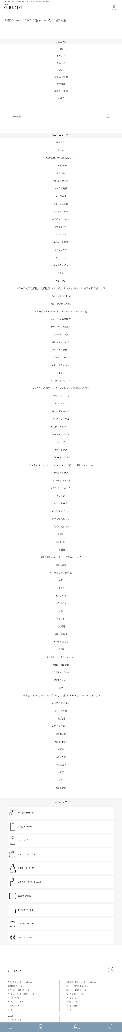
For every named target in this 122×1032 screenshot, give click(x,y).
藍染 (61, 749)
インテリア (61, 249)
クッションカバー (62, 380)
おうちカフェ (61, 180)
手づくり (61, 603)
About (10, 1016)
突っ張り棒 (61, 710)
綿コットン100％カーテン (76, 990)
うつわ (61, 173)
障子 (61, 772)
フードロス (61, 449)
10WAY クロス (13, 1006)
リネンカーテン (62, 503)
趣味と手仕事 (61, 90)
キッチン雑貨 (71, 1006)
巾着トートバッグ (73, 1002)
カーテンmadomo (61, 303)
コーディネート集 (14, 1020)
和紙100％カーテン (15, 986)
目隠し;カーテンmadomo (61, 657)
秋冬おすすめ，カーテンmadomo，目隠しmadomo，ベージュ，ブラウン (61, 695)
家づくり (61, 595)
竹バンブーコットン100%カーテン (21, 994)
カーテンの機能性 (62, 319)
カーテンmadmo (62, 295)
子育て (61, 97)
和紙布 (61, 549)
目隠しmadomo (61, 672)
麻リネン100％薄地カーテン (19, 990)
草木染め (61, 733)
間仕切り (61, 764)
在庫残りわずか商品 (61, 572)
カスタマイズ (61, 265)
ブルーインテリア (62, 457)
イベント (61, 55)
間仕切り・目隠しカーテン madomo (81, 982)
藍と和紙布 (61, 741)
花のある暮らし (62, 726)
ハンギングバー (62, 434)
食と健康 (61, 83)
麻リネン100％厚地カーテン (77, 986)
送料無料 (61, 756)
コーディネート (62, 411)
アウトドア (61, 226)
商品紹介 (61, 564)
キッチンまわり (62, 342)
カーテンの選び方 (62, 326)
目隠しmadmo (61, 664)
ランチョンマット (62, 480)
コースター (61, 403)
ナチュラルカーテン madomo (20, 982)
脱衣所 (61, 718)
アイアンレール (62, 219)
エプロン (61, 257)
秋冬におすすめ (62, 703)
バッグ (61, 441)
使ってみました (62, 518)
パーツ (69, 1010)
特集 (61, 48)
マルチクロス (61, 472)
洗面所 (61, 626)
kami (62, 150)
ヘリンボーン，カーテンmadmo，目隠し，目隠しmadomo (62, 465)
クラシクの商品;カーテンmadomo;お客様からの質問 (61, 388)
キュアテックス (62, 365)
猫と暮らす (61, 634)
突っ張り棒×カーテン (75, 994)
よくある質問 (61, 76)
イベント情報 (61, 242)
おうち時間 (61, 188)
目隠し (61, 649)
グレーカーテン (62, 395)
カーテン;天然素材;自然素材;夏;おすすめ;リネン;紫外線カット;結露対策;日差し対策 (61, 288)
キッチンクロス (62, 349)
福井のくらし (61, 680)
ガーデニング (61, 334)
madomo (62, 165)
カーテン (61, 280)
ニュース (61, 62)
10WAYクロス (61, 142)
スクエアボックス (62, 426)
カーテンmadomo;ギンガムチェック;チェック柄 (61, 311)
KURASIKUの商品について (61, 157)
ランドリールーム (62, 488)
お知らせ (61, 196)
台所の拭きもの (62, 526)
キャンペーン (61, 357)
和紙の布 (61, 541)
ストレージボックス (15, 1002)
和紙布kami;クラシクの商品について (61, 557)
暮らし (61, 69)
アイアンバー (61, 211)
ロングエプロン (62, 511)
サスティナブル (61, 418)
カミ (61, 272)
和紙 (61, 534)
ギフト (61, 372)
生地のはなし (61, 641)
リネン (61, 495)
